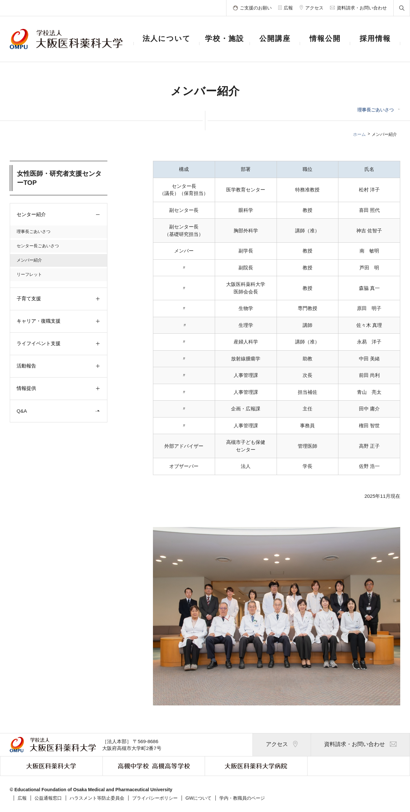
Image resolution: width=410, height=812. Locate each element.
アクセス (282, 745)
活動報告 (59, 366)
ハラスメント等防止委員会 (97, 798)
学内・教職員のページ (242, 798)
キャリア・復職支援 (59, 321)
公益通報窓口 (48, 798)
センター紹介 (59, 214)
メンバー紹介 (29, 260)
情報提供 (59, 388)
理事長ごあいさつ (375, 109)
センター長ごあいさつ (38, 245)
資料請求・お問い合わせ (360, 745)
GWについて (198, 798)
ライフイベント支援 (59, 344)
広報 (22, 798)
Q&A (59, 411)
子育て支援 (59, 299)
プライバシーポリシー (155, 798)
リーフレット (29, 274)
